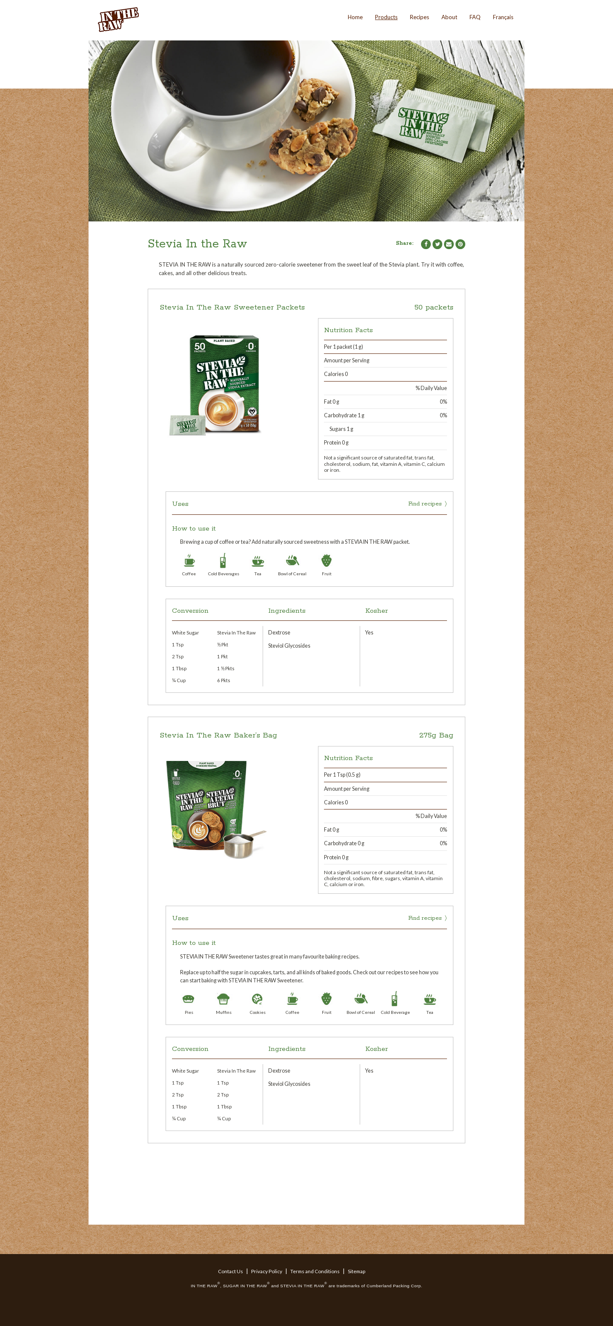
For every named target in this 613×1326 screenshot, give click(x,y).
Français (503, 17)
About (449, 17)
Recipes (419, 17)
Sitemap (356, 1271)
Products (386, 17)
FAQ (475, 17)
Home (355, 17)
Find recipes (425, 504)
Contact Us (230, 1271)
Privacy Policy (266, 1271)
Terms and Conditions (315, 1271)
